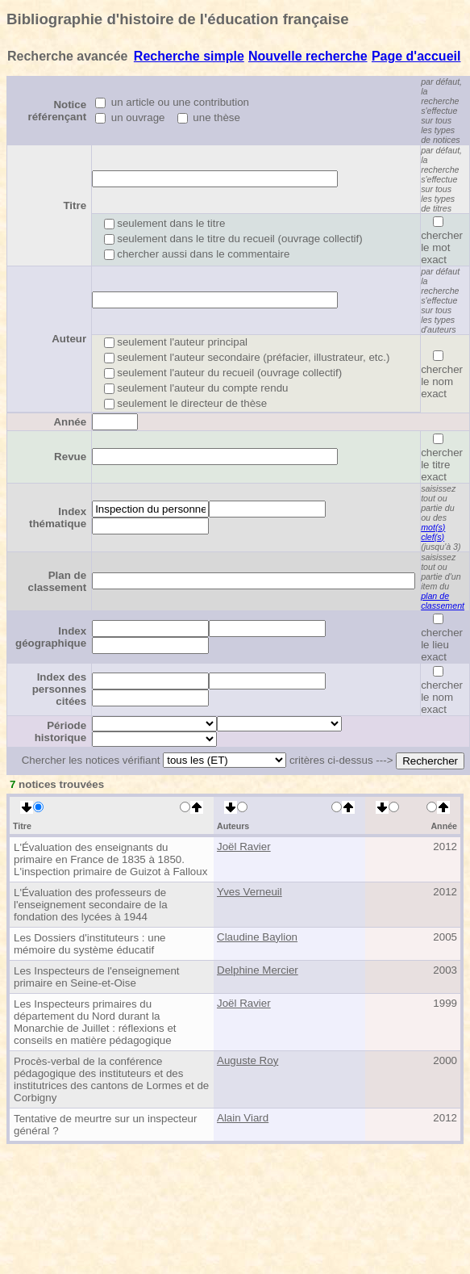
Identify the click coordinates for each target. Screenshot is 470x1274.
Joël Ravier (244, 846)
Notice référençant (57, 110)
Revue (70, 457)
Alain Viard (242, 1118)
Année (69, 422)
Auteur (69, 339)
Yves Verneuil (249, 892)
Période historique (60, 731)
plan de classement (442, 600)
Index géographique (50, 637)
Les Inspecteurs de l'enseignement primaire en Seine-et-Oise (97, 977)
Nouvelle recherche (308, 56)
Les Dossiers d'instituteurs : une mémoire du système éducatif (90, 944)
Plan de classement (57, 581)
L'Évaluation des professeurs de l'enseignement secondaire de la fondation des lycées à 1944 (91, 904)
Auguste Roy (247, 1060)
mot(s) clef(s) (433, 532)
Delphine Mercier (257, 970)
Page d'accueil (416, 56)
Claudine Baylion (257, 937)
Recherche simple (189, 56)
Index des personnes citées (59, 689)
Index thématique (57, 517)
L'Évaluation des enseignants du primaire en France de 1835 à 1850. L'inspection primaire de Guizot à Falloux (110, 859)
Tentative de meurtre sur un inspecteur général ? (105, 1125)
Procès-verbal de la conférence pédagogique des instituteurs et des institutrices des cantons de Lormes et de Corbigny (111, 1079)
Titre (74, 205)
